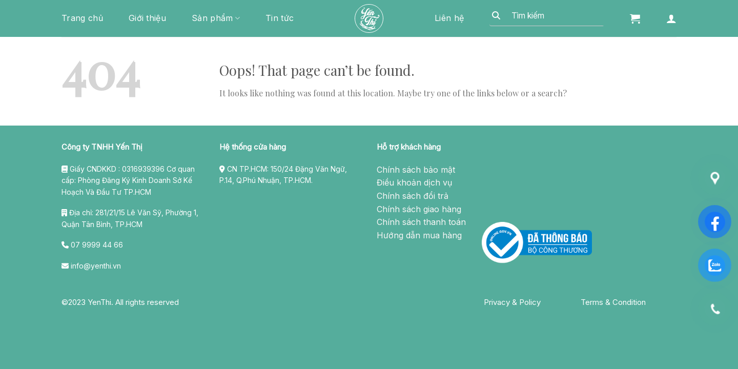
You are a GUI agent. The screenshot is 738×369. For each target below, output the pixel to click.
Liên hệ (449, 18)
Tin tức (279, 18)
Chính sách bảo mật (416, 170)
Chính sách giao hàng (419, 209)
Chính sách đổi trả (412, 196)
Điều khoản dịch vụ (414, 182)
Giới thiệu (147, 18)
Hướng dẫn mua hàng (419, 235)
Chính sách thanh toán (421, 222)
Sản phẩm (216, 18)
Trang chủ (82, 18)
